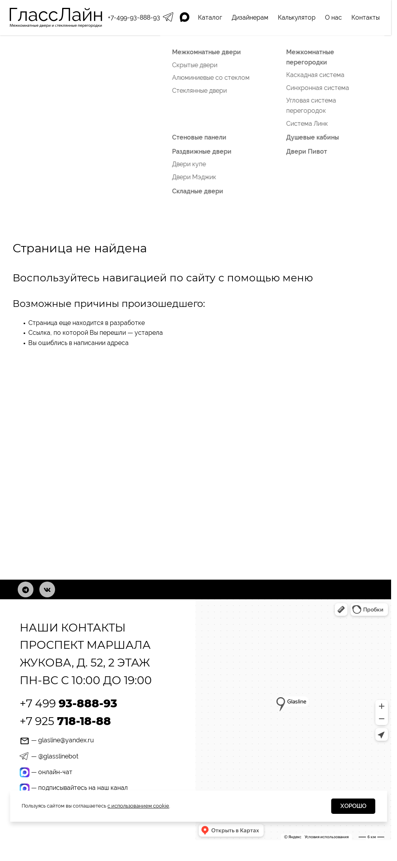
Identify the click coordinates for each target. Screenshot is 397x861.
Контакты (365, 17)
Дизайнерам (250, 17)
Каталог (210, 17)
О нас (333, 17)
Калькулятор (297, 17)
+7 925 (65, 721)
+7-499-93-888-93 (134, 17)
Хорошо (353, 806)
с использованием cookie (138, 806)
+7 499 (68, 703)
